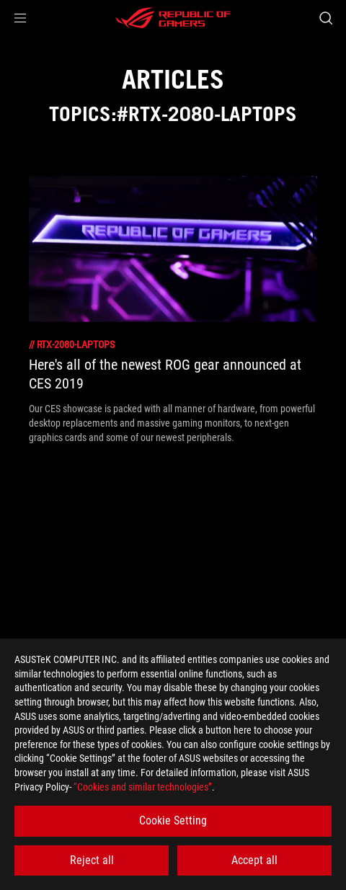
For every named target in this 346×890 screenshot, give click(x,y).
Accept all (254, 860)
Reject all (92, 860)
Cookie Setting (173, 820)
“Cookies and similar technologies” (143, 787)
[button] (20, 18)
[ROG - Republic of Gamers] (173, 18)
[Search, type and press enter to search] (325, 18)
